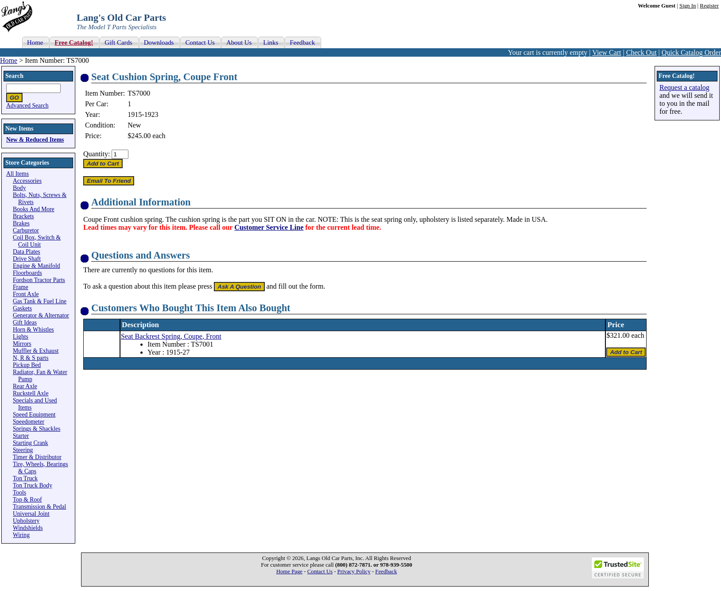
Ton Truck (25, 478)
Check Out (641, 52)
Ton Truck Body (32, 485)
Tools (19, 492)
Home (8, 60)
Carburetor (26, 230)
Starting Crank (30, 443)
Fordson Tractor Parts (39, 280)
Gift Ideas (25, 322)
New (134, 125)
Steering (23, 450)
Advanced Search (27, 105)
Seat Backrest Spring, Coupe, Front (171, 336)
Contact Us (320, 571)
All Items (17, 173)
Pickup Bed (27, 365)
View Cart (606, 52)
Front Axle (26, 294)
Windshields (28, 528)
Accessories (27, 181)
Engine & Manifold (36, 266)
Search (14, 76)
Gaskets (22, 308)
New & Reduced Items (35, 139)
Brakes (21, 223)
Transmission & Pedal (39, 506)
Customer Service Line (268, 227)
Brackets (23, 216)
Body (19, 188)
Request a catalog (684, 87)
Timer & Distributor (37, 457)
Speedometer (28, 421)
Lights (20, 336)
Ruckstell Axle (30, 393)
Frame (20, 287)
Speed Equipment (34, 414)
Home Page (289, 571)
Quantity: (96, 154)
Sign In (687, 6)
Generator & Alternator (41, 315)
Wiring (21, 535)
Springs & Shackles (36, 428)
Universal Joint (31, 513)
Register (709, 6)
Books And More (33, 209)
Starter (21, 436)
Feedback (386, 571)
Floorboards (27, 273)
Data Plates (26, 251)
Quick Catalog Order (691, 52)
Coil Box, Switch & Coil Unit (37, 241)
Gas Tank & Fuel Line (39, 301)
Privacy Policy (354, 571)
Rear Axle (25, 386)
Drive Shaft (27, 258)
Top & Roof (27, 499)
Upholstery (26, 521)
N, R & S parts (30, 358)
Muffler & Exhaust (35, 351)
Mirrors (22, 343)
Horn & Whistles (33, 329)
